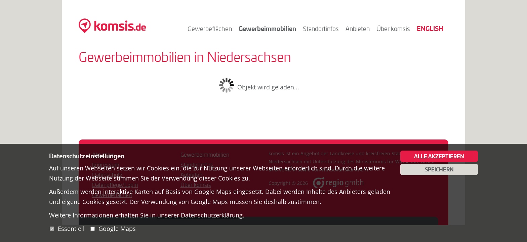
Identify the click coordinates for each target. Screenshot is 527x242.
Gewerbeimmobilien (267, 28)
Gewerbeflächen (210, 28)
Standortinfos (321, 28)
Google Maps (117, 229)
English (430, 28)
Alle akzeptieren (439, 156)
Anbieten (358, 28)
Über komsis (393, 28)
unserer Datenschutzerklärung (200, 215)
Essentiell (71, 229)
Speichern (439, 169)
